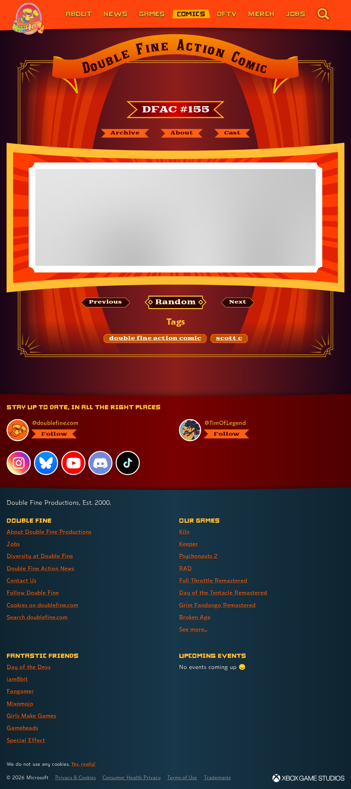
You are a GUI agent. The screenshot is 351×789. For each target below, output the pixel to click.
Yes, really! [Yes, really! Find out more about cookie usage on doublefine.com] (83, 762)
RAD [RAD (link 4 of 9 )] (185, 568)
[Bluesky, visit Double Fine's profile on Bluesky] (46, 463)
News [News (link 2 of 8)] (115, 13)
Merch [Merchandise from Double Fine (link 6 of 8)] (261, 13)
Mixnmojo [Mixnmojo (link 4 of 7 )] (20, 702)
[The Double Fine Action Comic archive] (124, 133)
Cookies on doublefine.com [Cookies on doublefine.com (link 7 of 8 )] (43, 604)
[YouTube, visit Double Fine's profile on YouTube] (73, 463)
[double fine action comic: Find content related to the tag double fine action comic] (155, 338)
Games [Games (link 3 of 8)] (152, 13)
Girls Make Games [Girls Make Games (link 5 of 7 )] (32, 714)
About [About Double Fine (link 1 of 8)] (79, 13)
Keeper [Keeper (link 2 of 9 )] (188, 544)
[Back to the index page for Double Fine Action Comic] (175, 66)
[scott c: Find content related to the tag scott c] (229, 338)
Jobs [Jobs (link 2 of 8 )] (13, 544)
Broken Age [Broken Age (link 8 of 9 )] (195, 616)
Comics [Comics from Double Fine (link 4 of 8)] (191, 13)
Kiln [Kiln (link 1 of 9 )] (184, 532)
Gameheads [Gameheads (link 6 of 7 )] (23, 726)
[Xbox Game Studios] (308, 777)
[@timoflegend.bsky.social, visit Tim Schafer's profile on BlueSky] (257, 430)
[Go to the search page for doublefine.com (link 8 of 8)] (323, 14)
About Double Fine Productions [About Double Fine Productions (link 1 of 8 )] (50, 532)
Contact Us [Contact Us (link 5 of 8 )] (22, 580)
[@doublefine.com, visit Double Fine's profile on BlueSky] (85, 430)
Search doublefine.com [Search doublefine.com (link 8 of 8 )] (38, 616)
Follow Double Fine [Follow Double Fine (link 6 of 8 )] (33, 592)
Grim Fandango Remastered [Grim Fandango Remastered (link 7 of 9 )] (218, 604)
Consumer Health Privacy (135, 776)
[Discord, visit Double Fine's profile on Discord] (101, 463)
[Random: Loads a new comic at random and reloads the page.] (175, 302)
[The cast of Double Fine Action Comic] (233, 133)
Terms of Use (187, 776)
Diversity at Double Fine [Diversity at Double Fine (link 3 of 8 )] (40, 556)
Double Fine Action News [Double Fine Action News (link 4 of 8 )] (41, 568)
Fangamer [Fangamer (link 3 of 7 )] (21, 690)
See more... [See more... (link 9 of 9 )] (193, 628)
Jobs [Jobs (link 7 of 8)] (295, 13)
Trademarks (224, 776)
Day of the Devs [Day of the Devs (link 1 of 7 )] (29, 666)
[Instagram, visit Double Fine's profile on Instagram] (19, 463)
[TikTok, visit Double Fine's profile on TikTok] (128, 463)
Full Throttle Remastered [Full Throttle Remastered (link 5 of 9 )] (213, 580)
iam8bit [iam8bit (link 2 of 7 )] (17, 678)
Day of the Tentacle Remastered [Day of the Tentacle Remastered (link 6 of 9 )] (223, 592)
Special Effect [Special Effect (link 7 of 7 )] (26, 738)
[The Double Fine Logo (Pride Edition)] (28, 18)
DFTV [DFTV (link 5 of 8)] (227, 13)
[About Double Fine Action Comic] (181, 133)
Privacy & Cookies (76, 776)
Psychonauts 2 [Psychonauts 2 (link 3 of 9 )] (199, 556)
